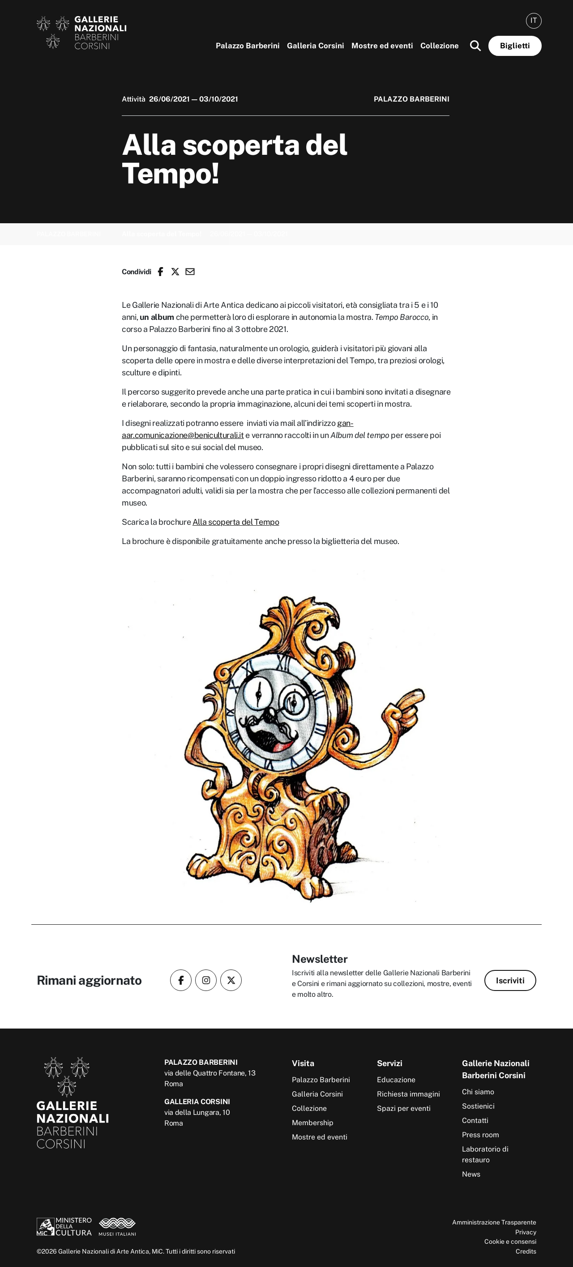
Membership (313, 1122)
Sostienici (478, 1106)
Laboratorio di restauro (485, 1154)
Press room (480, 1135)
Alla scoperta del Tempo (235, 522)
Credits (526, 1251)
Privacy (525, 1232)
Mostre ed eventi (382, 45)
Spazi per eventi (404, 1108)
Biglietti (515, 45)
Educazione (396, 1080)
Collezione (439, 45)
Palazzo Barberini (248, 45)
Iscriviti (510, 980)
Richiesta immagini (408, 1094)
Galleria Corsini (315, 45)
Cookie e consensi (510, 1241)
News (471, 1174)
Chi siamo (478, 1092)
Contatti (475, 1120)
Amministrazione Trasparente (494, 1222)
